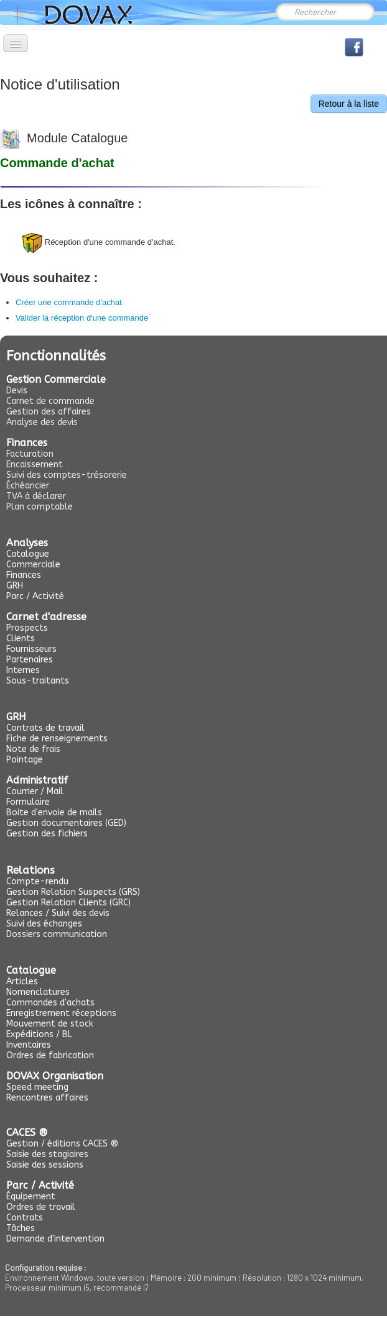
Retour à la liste (349, 104)
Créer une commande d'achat (69, 302)
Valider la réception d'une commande (82, 318)
